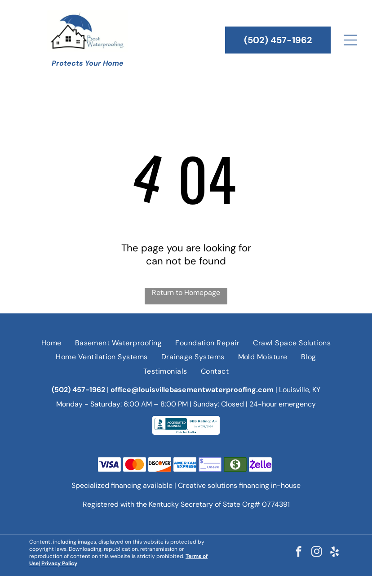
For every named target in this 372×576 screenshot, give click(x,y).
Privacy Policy (59, 563)
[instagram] (316, 553)
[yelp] (334, 553)
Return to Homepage (186, 292)
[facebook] (298, 553)
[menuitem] (51, 343)
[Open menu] (350, 40)
